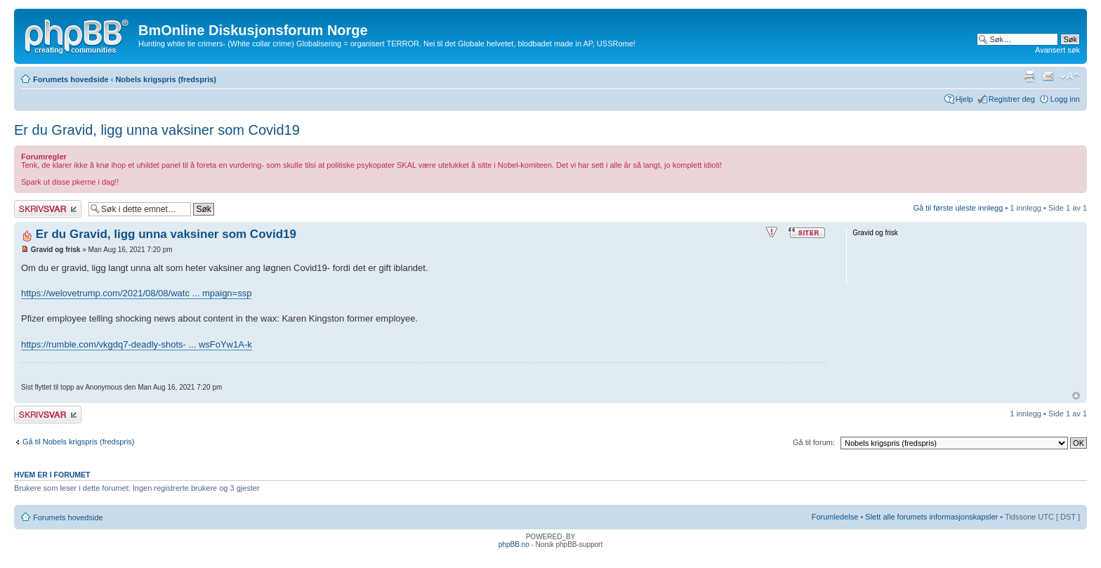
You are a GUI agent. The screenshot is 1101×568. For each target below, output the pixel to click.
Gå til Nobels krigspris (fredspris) (78, 441)
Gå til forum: (814, 442)
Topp (1076, 395)
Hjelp (964, 99)
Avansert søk (1057, 50)
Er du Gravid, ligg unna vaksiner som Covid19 (157, 130)
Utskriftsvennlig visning (1029, 76)
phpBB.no (514, 544)
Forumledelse (835, 517)
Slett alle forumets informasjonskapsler (931, 517)
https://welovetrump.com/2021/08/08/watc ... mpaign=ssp (136, 293)
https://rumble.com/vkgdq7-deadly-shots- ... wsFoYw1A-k (136, 344)
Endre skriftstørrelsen (1070, 76)
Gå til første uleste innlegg (958, 208)
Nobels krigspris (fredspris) (165, 79)
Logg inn (1065, 99)
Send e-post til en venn (1048, 76)
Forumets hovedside (71, 79)
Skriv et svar (47, 209)
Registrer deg (1012, 99)
